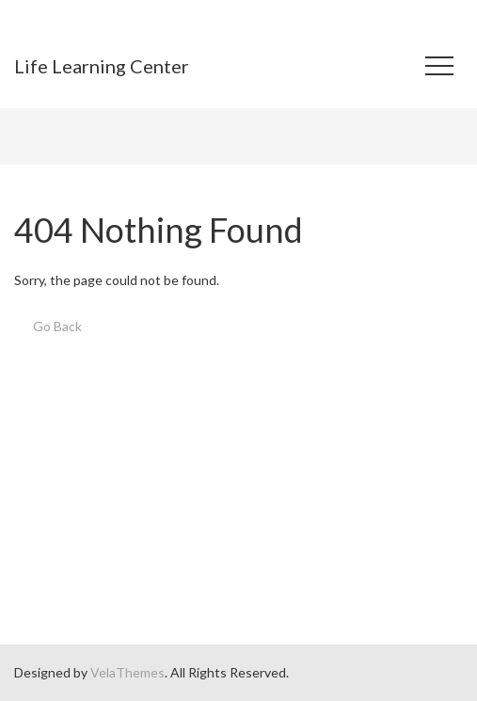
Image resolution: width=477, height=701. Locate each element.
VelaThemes (127, 672)
